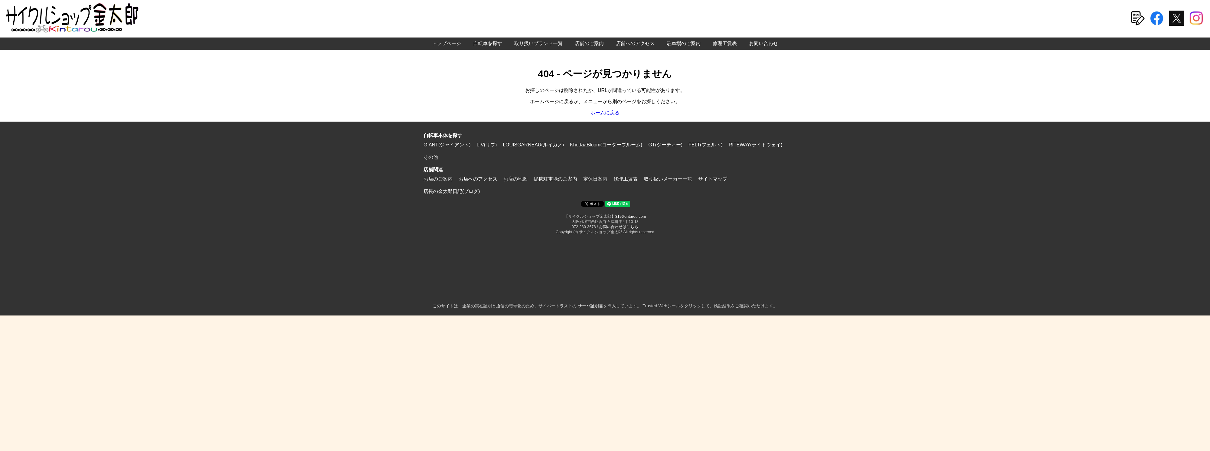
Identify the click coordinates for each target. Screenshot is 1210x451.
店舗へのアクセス (635, 43)
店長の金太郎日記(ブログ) (452, 191)
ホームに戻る (605, 112)
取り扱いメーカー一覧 (668, 178)
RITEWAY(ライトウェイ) (756, 144)
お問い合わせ (763, 43)
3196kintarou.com (630, 216)
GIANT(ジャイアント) (447, 144)
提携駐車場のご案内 (555, 178)
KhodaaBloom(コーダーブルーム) (606, 144)
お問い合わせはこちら (618, 226)
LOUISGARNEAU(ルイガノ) (533, 144)
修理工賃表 (725, 43)
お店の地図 (515, 178)
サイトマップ (712, 178)
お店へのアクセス (478, 178)
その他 (431, 157)
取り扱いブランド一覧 (538, 43)
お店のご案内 (438, 178)
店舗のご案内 (589, 43)
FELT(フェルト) (705, 144)
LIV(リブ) (487, 144)
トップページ (446, 43)
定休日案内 (595, 178)
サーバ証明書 (590, 305)
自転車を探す (487, 43)
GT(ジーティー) (665, 144)
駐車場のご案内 (684, 43)
